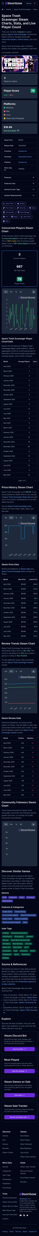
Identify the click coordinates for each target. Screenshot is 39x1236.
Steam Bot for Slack (10, 1206)
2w (6, 292)
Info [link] (5, 217)
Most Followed (26, 1144)
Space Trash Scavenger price (20, 506)
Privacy (5, 1231)
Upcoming (24, 1152)
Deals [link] (32, 208)
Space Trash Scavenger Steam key (17, 497)
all (21, 292)
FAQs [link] (6, 221)
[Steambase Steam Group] (24, 1215)
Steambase (23, 1199)
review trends (23, 39)
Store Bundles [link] (8, 212)
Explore (5, 1219)
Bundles (5, 1148)
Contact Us (32, 1231)
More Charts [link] (26, 217)
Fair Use (18, 1231)
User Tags (6, 1175)
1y (16, 292)
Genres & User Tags (19, 189)
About (25, 1231)
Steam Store (32, 997)
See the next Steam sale (19, 1117)
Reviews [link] (21, 203)
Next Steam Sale (8, 1210)
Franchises (6, 1188)
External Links (19, 183)
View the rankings (19, 1071)
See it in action (19, 1049)
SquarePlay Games (25, 157)
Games (8, 9)
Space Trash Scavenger (22, 9)
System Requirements (19, 195)
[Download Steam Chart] (34, 291)
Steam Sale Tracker (28, 1167)
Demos (5, 1144)
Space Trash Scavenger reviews (20, 662)
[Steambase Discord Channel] (21, 1215)
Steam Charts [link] (8, 203)
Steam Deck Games (28, 1157)
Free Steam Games (27, 1178)
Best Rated (24, 1136)
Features (19, 177)
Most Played (25, 1140)
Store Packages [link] (24, 212)
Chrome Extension (9, 1198)
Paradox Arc (22, 151)
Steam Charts (7, 1152)
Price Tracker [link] (8, 208)
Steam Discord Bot (9, 1202)
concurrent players (9, 39)
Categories (6, 1171)
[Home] (2, 9)
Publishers (6, 1183)
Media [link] (14, 217)
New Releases (26, 1148)
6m (11, 518)
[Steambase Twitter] (27, 1215)
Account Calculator (9, 1214)
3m (11, 292)
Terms (11, 1231)
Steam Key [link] (21, 208)
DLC (4, 1140)
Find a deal (19, 1095)
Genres (5, 1167)
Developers (6, 1179)
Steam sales (25, 569)
